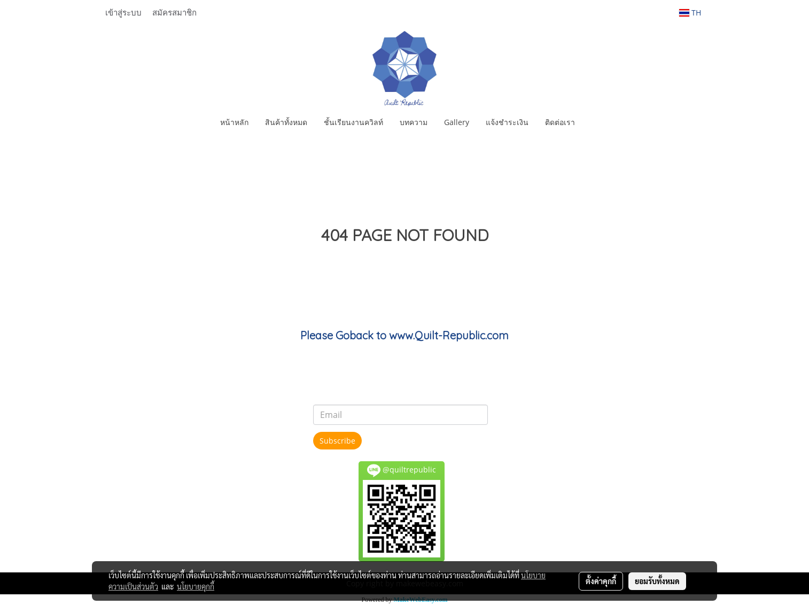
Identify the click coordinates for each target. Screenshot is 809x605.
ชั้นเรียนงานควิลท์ (353, 122)
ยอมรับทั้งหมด (657, 581)
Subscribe (337, 441)
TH (690, 12)
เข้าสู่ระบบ (123, 12)
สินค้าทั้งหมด (286, 122)
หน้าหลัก (234, 122)
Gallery (456, 122)
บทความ (413, 122)
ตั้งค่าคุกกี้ (601, 581)
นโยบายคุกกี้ (195, 586)
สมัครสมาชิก (174, 12)
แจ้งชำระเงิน (507, 122)
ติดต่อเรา (560, 122)
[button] (592, 122)
